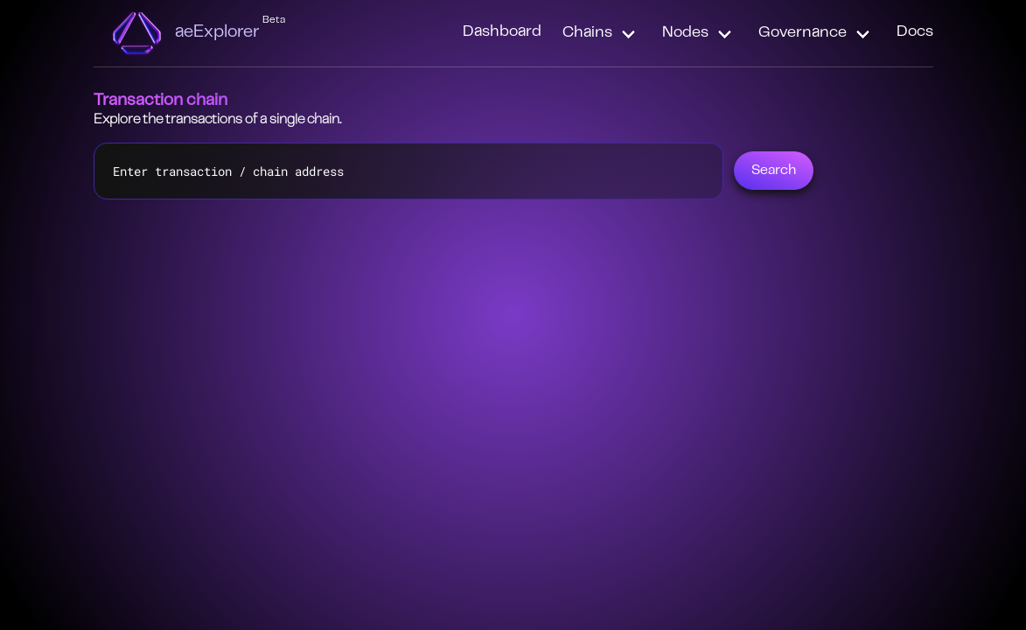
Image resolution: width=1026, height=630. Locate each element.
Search (773, 170)
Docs (915, 32)
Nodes (685, 33)
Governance (802, 33)
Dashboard (502, 32)
